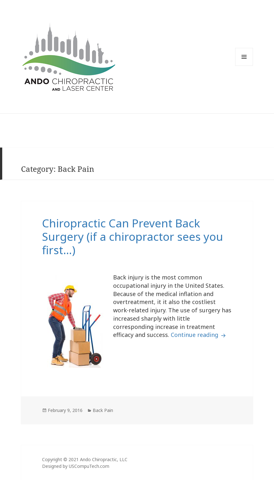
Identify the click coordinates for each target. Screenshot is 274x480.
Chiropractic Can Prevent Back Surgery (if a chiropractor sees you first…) (132, 236)
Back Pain (103, 410)
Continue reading (199, 335)
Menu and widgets (244, 65)
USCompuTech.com (89, 466)
